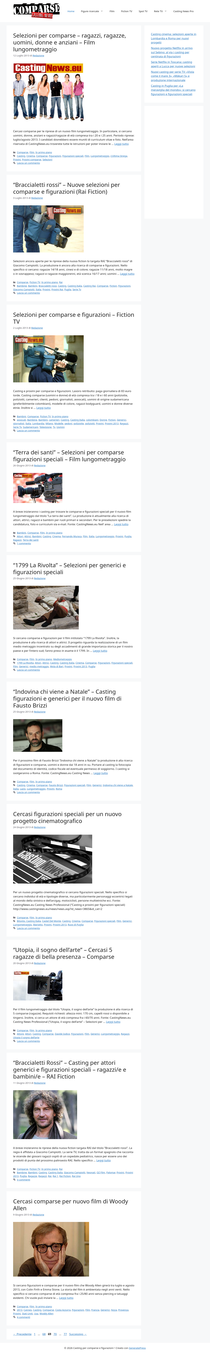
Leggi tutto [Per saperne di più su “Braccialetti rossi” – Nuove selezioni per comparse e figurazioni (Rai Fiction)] (127, 274)
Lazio (23, 788)
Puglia (67, 289)
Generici (121, 419)
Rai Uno (76, 1176)
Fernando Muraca (72, 536)
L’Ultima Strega (119, 155)
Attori (20, 536)
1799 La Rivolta (25, 662)
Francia (95, 1309)
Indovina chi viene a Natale (118, 785)
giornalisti (18, 423)
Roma (59, 788)
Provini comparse (31, 159)
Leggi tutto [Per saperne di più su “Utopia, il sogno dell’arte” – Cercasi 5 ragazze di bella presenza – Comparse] (113, 1022)
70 (55, 1334)
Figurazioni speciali (73, 155)
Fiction (113, 285)
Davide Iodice (62, 1033)
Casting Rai (89, 285)
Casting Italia (75, 285)
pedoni (68, 423)
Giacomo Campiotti (23, 289)
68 (44, 1334)
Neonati (91, 1172)
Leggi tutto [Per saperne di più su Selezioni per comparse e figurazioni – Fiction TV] (43, 408)
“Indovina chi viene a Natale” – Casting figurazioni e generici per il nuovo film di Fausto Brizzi (67, 698)
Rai (61, 282)
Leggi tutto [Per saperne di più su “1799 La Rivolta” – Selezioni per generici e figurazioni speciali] (100, 651)
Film (112, 11)
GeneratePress (137, 1348)
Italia (38, 289)
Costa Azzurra (63, 1309)
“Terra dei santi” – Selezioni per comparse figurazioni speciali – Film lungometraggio (69, 455)
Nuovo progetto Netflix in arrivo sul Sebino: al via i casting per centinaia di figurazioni (172, 52)
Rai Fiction (65, 1176)
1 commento (24, 543)
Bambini (32, 285)
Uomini (60, 427)
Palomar (110, 1172)
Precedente (22, 1334)
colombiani (92, 419)
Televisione (45, 427)
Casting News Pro (183, 11)
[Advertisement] (175, 162)
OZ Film (101, 1172)
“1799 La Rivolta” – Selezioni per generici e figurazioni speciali (69, 568)
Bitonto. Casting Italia (29, 921)
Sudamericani (30, 427)
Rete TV (162, 11)
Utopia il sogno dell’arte (26, 1037)
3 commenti (23, 1179)
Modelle (58, 423)
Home (70, 11)
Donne (103, 419)
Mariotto (38, 924)
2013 (19, 1309)
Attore (20, 1033)
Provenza (123, 1309)
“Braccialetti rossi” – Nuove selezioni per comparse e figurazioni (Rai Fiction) (66, 188)
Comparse (22, 152)
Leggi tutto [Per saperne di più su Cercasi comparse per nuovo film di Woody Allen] (66, 1298)
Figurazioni (55, 155)
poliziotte (79, 423)
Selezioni (47, 159)
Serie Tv (77, 289)
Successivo (78, 1334)
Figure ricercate (93, 11)
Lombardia (38, 423)
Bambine (22, 285)
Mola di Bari (56, 666)
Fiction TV (126, 11)
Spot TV (143, 11)
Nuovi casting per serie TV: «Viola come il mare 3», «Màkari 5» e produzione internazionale (172, 76)
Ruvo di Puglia (76, 924)
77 (65, 1334)
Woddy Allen (46, 1313)
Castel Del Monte (51, 921)
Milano (49, 423)
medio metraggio (39, 666)
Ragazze (32, 1176)
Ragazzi (124, 423)
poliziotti (90, 423)
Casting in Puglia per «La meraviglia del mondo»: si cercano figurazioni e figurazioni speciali (173, 90)
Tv (54, 427)
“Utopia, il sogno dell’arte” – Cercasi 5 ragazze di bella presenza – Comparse (63, 953)
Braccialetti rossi (48, 285)
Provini (17, 159)
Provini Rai (57, 289)
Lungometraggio (100, 155)
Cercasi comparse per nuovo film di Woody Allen (70, 1204)
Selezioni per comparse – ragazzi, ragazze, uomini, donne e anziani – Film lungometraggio (69, 42)
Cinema (31, 155)
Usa (36, 1313)
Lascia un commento (28, 163)
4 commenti (23, 1317)
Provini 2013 (111, 423)
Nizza (114, 1309)
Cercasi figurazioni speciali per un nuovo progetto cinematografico (67, 817)
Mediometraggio (62, 659)
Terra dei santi (31, 539)
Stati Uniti (27, 1313)
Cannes (28, 1309)
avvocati (21, 419)
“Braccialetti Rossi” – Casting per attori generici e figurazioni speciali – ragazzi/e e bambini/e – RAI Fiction (69, 1069)
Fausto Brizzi (56, 785)
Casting (21, 155)
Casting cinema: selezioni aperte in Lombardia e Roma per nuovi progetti (173, 38)
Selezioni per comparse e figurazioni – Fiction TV (73, 318)
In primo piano (43, 152)
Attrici (27, 536)
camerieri (54, 419)
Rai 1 (55, 1176)
